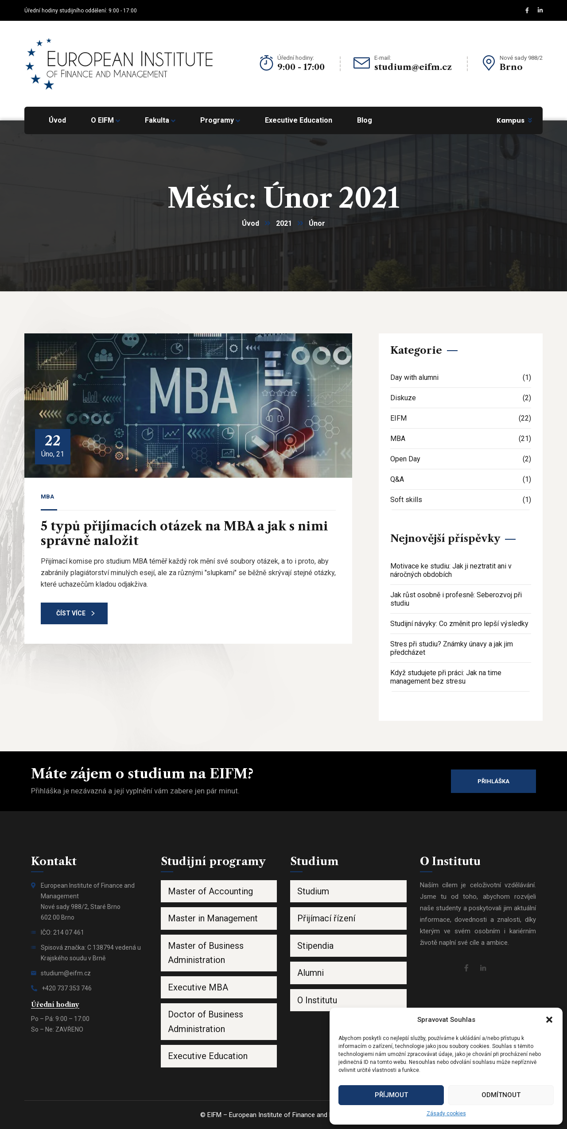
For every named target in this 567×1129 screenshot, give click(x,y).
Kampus (510, 120)
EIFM (460, 418)
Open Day (460, 459)
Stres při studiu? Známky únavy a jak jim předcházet (451, 648)
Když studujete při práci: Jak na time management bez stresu (445, 677)
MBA (47, 496)
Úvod (250, 223)
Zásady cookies (446, 1113)
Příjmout (391, 1095)
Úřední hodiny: (295, 57)
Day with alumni (460, 377)
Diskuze (460, 398)
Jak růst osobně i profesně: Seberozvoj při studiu (456, 599)
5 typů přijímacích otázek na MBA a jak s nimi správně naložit (184, 533)
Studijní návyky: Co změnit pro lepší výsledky (459, 623)
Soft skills (460, 499)
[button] (549, 1019)
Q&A (460, 479)
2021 (284, 223)
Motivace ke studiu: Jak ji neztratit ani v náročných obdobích (451, 570)
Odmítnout (501, 1095)
